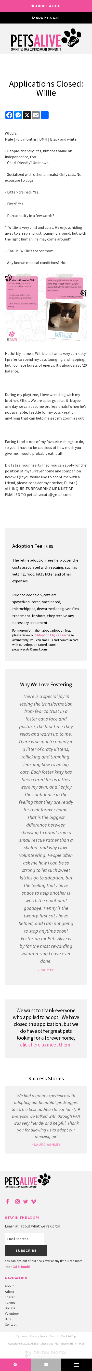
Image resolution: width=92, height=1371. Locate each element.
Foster (10, 1297)
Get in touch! (21, 1267)
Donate (10, 1308)
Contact (10, 1324)
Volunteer (12, 1313)
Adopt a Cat (46, 18)
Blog (8, 1319)
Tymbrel (78, 1343)
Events (10, 1302)
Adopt (9, 1291)
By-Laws (21, 1336)
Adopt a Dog (46, 6)
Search (54, 1336)
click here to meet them (45, 1044)
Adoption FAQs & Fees (51, 635)
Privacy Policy (38, 1336)
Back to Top (68, 1336)
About (9, 1286)
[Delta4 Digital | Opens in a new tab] (46, 1356)
